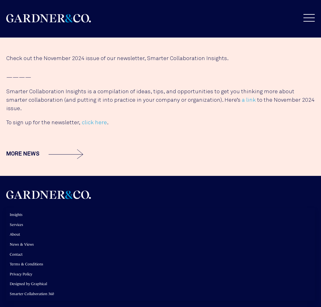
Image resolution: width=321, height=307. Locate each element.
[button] (306, 18)
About (15, 234)
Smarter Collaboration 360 (32, 294)
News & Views (22, 244)
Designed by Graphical (28, 284)
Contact (16, 254)
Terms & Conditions (26, 264)
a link (249, 100)
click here (94, 122)
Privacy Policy (21, 274)
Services (16, 225)
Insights (16, 214)
